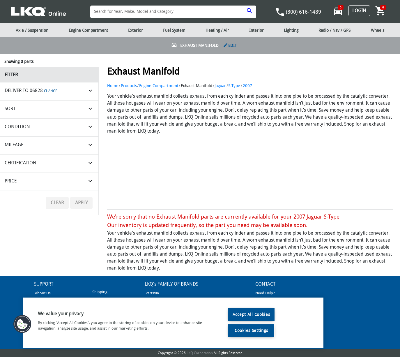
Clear (57, 202)
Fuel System (174, 30)
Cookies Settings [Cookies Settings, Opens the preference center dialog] (251, 330)
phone (280, 12)
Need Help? (265, 293)
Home (112, 85)
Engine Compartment (158, 85)
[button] (22, 324)
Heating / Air (217, 30)
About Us (42, 293)
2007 (247, 85)
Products (129, 85)
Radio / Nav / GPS (334, 30)
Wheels (377, 30)
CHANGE (50, 91)
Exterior (135, 30)
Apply (81, 202)
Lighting (291, 30)
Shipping (99, 292)
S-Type (234, 85)
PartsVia (152, 293)
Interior (256, 30)
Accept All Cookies (251, 314)
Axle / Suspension (32, 30)
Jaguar (220, 85)
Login (359, 10)
